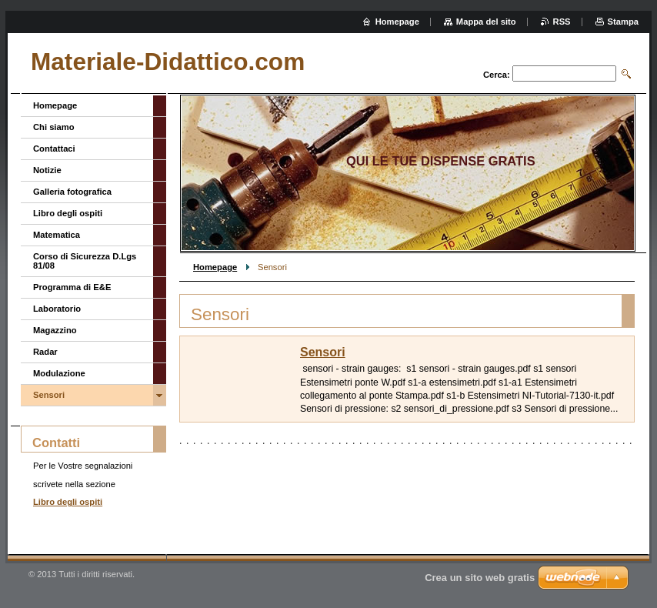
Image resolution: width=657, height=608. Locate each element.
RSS (562, 21)
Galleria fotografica (72, 191)
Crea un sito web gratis (480, 577)
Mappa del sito (486, 21)
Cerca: (496, 74)
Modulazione (59, 373)
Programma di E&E (72, 287)
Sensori (322, 352)
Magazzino (55, 330)
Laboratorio (57, 308)
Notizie (47, 170)
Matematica (56, 234)
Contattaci (54, 148)
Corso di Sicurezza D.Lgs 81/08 (84, 261)
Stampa (623, 21)
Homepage (215, 267)
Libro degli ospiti (67, 213)
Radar (45, 351)
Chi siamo (53, 127)
